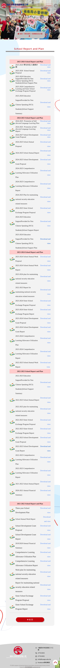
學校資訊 (27, 34)
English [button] (49, 5)
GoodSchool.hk (36, 667)
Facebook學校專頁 (44, 662)
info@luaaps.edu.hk (44, 659)
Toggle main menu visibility (56, 7)
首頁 (20, 34)
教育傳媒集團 (28, 667)
